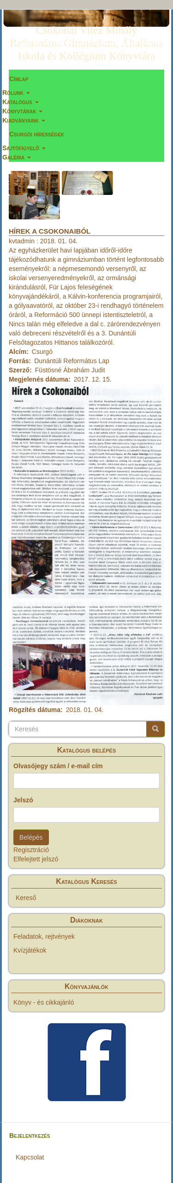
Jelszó (23, 800)
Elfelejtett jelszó (35, 859)
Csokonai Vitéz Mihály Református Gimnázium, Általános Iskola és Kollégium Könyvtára (86, 32)
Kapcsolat (30, 1157)
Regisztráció (31, 849)
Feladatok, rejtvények (44, 936)
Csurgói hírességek (36, 134)
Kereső (26, 897)
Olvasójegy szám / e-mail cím (58, 766)
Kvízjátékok (30, 950)
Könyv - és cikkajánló (43, 1002)
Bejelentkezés (29, 1135)
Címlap (18, 78)
